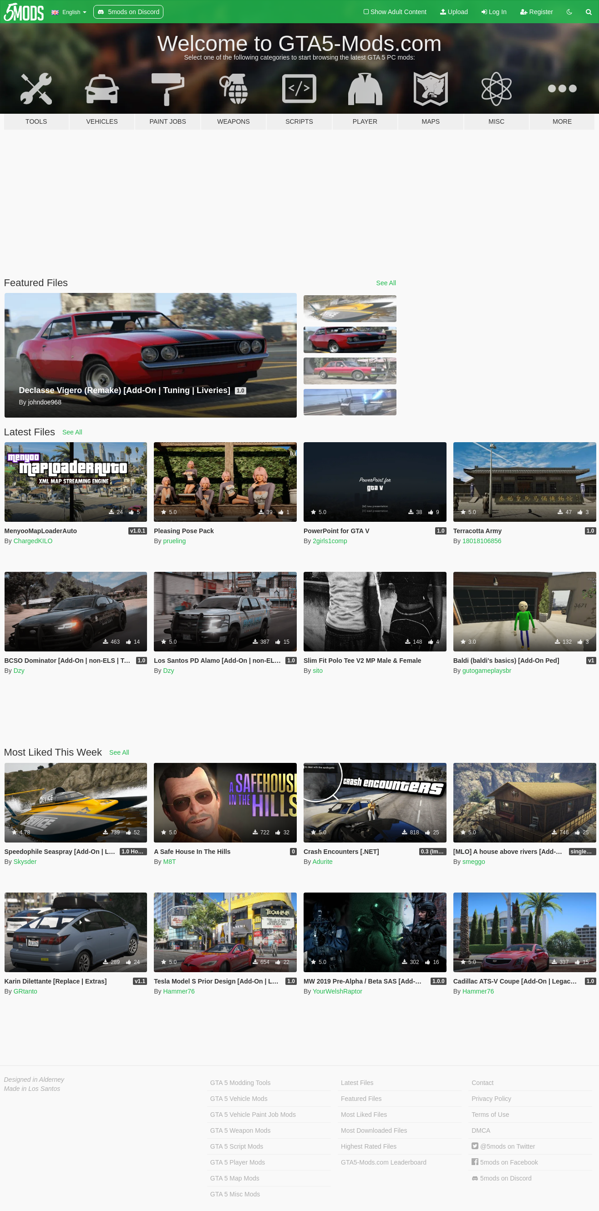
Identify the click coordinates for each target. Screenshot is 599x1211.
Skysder (25, 861)
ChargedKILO (33, 541)
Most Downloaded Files (374, 1130)
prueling (174, 541)
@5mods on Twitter (503, 1146)
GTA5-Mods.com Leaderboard (383, 1162)
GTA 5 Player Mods (237, 1162)
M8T (169, 861)
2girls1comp (330, 541)
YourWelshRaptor (337, 991)
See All (386, 283)
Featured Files (361, 1098)
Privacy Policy (491, 1098)
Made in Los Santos (32, 1088)
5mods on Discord (502, 1178)
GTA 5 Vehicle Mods (239, 1098)
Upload (454, 11)
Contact (482, 1082)
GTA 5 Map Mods (234, 1178)
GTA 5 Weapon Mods (240, 1130)
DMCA (481, 1130)
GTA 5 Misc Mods (235, 1194)
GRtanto (25, 991)
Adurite (322, 861)
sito (318, 670)
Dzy (19, 670)
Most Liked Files (364, 1114)
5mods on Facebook (505, 1162)
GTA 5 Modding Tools (240, 1082)
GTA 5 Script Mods (236, 1146)
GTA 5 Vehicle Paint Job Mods (253, 1114)
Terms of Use (490, 1114)
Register (536, 11)
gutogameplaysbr (486, 670)
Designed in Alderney (34, 1079)
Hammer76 (178, 991)
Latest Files (357, 1082)
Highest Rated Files (368, 1146)
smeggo (473, 861)
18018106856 (482, 541)
